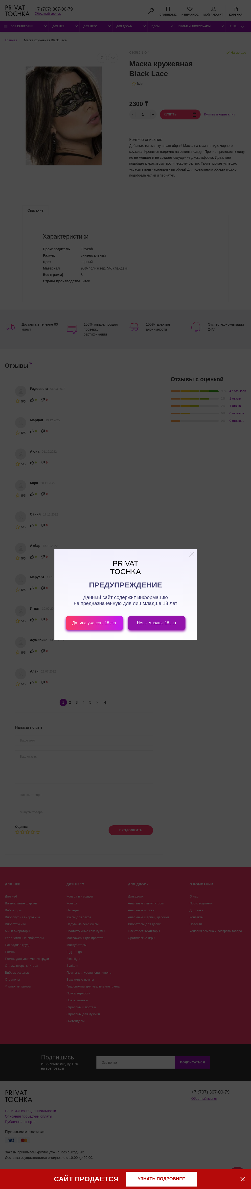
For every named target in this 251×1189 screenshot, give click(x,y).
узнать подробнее (161, 1178)
